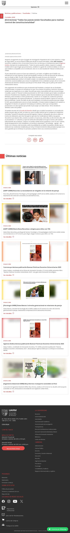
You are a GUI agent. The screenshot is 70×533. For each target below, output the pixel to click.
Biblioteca (37, 437)
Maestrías (4, 477)
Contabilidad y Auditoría (41, 468)
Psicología (38, 466)
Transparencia (39, 427)
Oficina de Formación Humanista (44, 434)
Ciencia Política (39, 448)
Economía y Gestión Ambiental (43, 453)
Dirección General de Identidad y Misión (46, 432)
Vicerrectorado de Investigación (43, 424)
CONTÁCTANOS (7, 430)
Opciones (35, 7)
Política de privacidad (8, 489)
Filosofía (37, 458)
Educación (38, 456)
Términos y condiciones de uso (10, 491)
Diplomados (5, 480)
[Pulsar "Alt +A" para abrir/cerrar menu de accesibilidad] (1, 16)
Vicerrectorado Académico (42, 421)
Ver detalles (8, 198)
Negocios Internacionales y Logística (45, 471)
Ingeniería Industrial (40, 461)
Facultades (26, 13)
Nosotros (37, 414)
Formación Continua (7, 482)
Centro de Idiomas (40, 439)
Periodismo (38, 463)
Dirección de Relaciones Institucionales (46, 429)
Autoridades (38, 419)
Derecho (37, 451)
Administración (39, 446)
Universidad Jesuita (40, 416)
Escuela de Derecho (26, 110)
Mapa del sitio (6, 494)
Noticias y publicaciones (13, 13)
